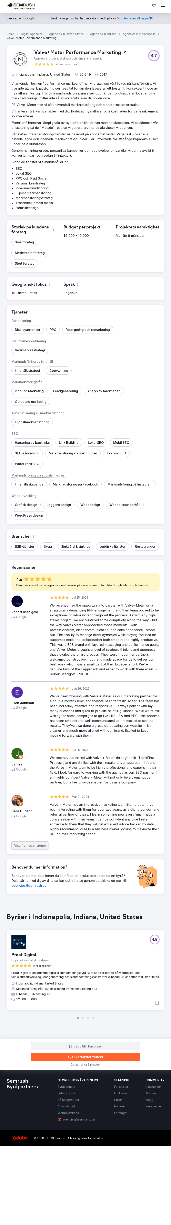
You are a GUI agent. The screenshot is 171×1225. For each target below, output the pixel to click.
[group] (85, 966)
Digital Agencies (32, 34)
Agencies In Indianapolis (139, 34)
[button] (154, 55)
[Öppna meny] (163, 6)
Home (10, 34)
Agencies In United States (66, 34)
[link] (153, 6)
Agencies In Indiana (103, 34)
